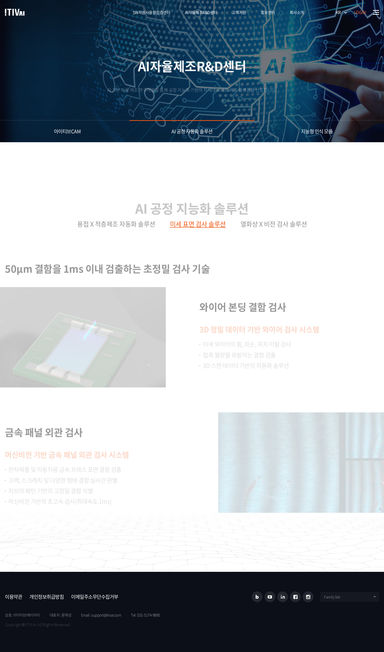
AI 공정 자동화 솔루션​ (192, 131)
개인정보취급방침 (46, 596)
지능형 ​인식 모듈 (317, 131)
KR (338, 12)
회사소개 (297, 12)
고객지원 (239, 12)
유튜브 (269, 596)
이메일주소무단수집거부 (94, 596)
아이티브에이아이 (14, 12)
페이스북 (295, 596)
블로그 (257, 596)
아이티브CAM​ (67, 131)
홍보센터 (268, 12)
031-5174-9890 (148, 615)
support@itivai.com (106, 615)
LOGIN (360, 12)
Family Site (332, 596)
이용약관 (13, 596)
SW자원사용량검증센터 (151, 12)
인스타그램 (308, 596)
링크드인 (282, 596)
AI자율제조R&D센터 (201, 12)
